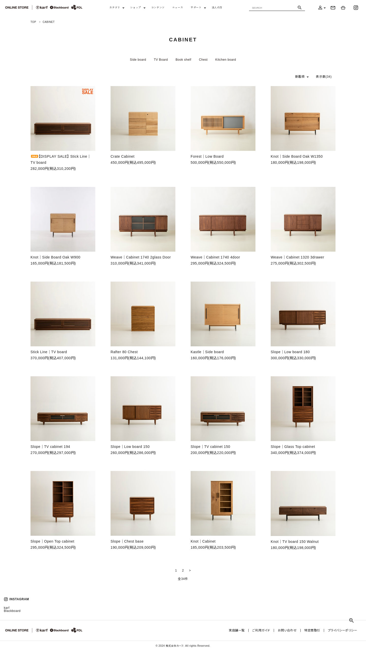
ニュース (177, 7)
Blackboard (12, 611)
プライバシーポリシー (342, 630)
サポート (196, 7)
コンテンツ (158, 7)
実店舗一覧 (238, 630)
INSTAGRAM (16, 599)
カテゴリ (114, 7)
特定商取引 (312, 630)
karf (6, 608)
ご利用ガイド (262, 630)
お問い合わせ (287, 630)
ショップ (135, 7)
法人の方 (217, 7)
